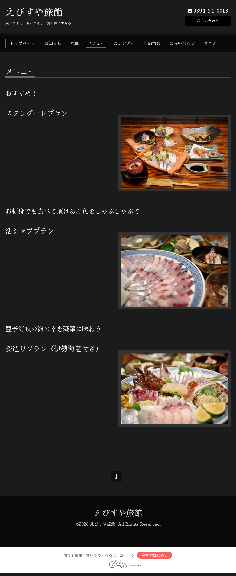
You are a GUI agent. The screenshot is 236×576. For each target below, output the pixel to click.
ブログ (210, 45)
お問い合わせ (208, 21)
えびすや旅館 (34, 13)
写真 (74, 45)
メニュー (96, 45)
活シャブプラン (29, 232)
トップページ (22, 45)
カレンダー (124, 45)
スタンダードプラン (36, 114)
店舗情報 (152, 45)
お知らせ (52, 45)
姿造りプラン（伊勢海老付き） (53, 349)
